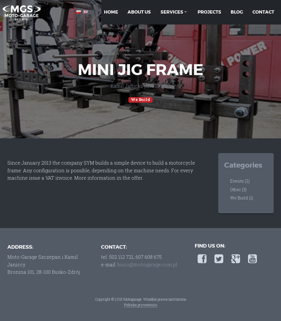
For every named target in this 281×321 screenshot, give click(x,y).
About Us (139, 11)
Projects (209, 11)
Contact (262, 11)
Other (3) (238, 189)
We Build (140, 99)
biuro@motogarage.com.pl (147, 264)
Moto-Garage (21, 12)
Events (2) (240, 181)
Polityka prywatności (140, 304)
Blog (236, 11)
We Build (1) (241, 198)
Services (171, 11)
